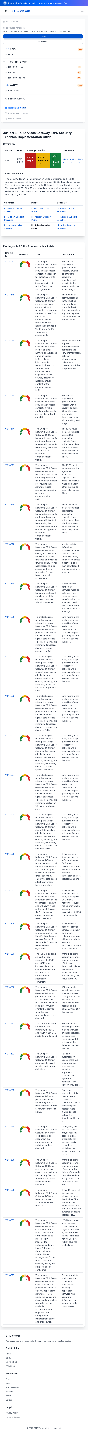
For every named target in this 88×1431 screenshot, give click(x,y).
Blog (8, 1377)
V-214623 (9, 729)
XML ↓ (80, 155)
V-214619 (9, 1269)
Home (8, 1348)
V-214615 (9, 459)
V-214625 (9, 808)
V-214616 (9, 499)
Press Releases (12, 1381)
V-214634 (10, 1120)
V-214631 (9, 1017)
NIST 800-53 (11, 1356)
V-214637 (10, 1214)
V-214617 (9, 538)
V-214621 (9, 650)
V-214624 (10, 769)
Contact (9, 1394)
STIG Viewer (20, 5)
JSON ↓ (73, 155)
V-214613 (9, 389)
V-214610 (9, 255)
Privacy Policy (12, 1407)
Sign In (42, 30)
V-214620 (10, 611)
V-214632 (9, 1048)
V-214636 (10, 1184)
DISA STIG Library (55, 1426)
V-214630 (10, 981)
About (8, 1390)
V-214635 (9, 1154)
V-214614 (9, 423)
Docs (8, 1373)
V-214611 (9, 289)
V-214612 (9, 334)
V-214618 (9, 578)
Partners (9, 1386)
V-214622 (9, 690)
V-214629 (10, 948)
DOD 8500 (10, 1360)
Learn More (42, 36)
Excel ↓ (65, 155)
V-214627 (10, 884)
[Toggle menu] (82, 5)
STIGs (8, 1352)
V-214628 (10, 918)
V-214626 (10, 848)
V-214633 (9, 1084)
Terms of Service (13, 1411)
